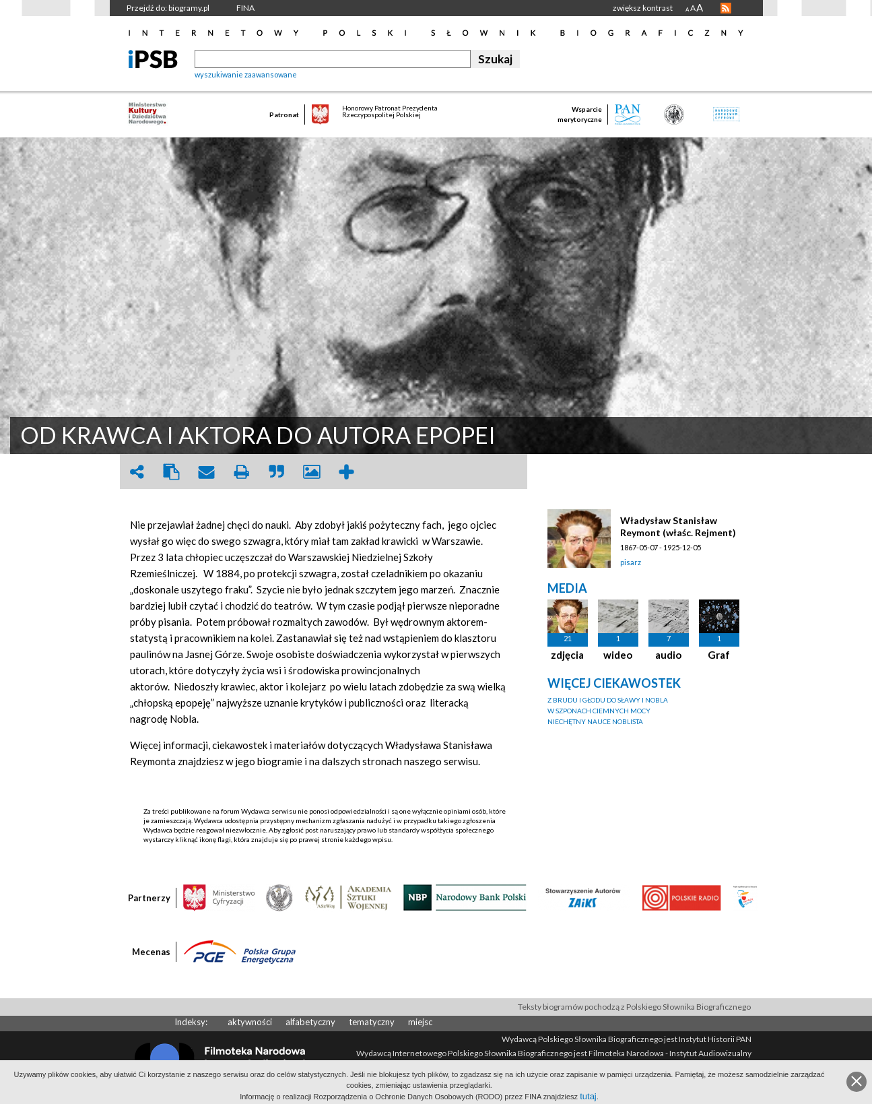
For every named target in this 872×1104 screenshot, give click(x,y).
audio (668, 655)
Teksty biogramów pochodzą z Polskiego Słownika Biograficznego (634, 1007)
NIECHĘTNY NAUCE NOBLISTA (595, 721)
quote (277, 471)
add (347, 471)
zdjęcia (567, 655)
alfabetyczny (310, 1021)
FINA (245, 8)
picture (312, 471)
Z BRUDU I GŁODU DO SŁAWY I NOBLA (607, 700)
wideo (617, 655)
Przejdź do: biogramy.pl (168, 8)
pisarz (630, 562)
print (241, 471)
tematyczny (372, 1021)
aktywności (250, 1021)
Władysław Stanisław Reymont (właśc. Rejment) (678, 526)
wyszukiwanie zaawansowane (246, 74)
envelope (206, 471)
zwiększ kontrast (643, 8)
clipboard (171, 471)
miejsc (420, 1021)
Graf (719, 655)
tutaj (588, 1096)
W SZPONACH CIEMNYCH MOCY (598, 711)
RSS (725, 8)
